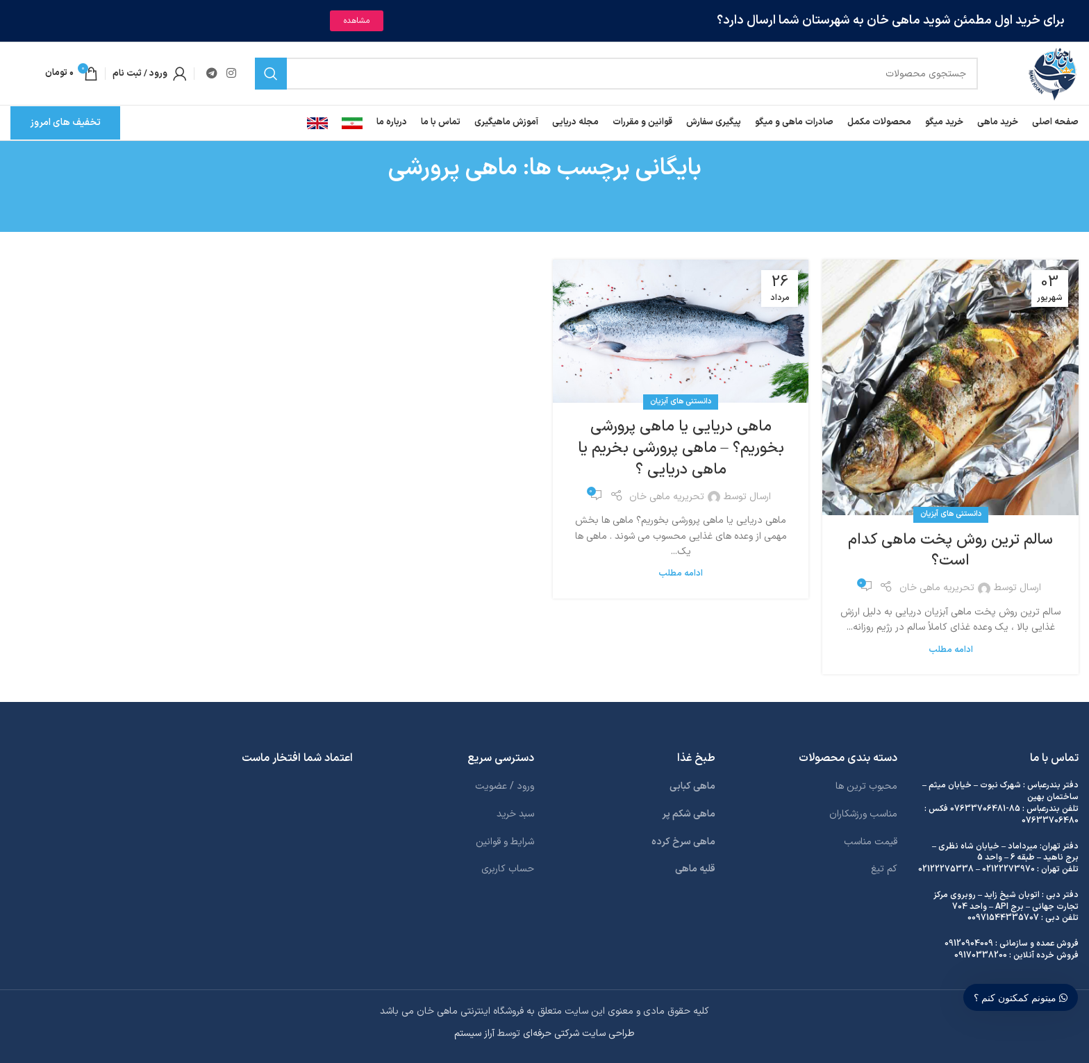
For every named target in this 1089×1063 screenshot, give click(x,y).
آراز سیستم (474, 1033)
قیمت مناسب (870, 842)
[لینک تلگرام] (211, 73)
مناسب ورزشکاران (863, 814)
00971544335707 (1003, 918)
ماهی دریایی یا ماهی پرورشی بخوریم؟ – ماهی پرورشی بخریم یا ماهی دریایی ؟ (681, 448)
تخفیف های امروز (65, 122)
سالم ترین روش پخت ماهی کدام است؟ (950, 550)
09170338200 (980, 955)
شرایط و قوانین (505, 842)
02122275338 (946, 869)
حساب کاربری (507, 869)
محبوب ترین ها (866, 786)
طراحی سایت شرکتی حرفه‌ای (579, 1033)
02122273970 (1008, 869)
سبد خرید (515, 814)
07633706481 (978, 809)
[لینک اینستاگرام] (231, 73)
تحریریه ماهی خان (936, 587)
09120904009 (969, 943)
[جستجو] (617, 74)
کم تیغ (884, 869)
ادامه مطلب (951, 649)
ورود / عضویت (504, 786)
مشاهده (356, 21)
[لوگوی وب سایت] (1052, 73)
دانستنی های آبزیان (950, 514)
